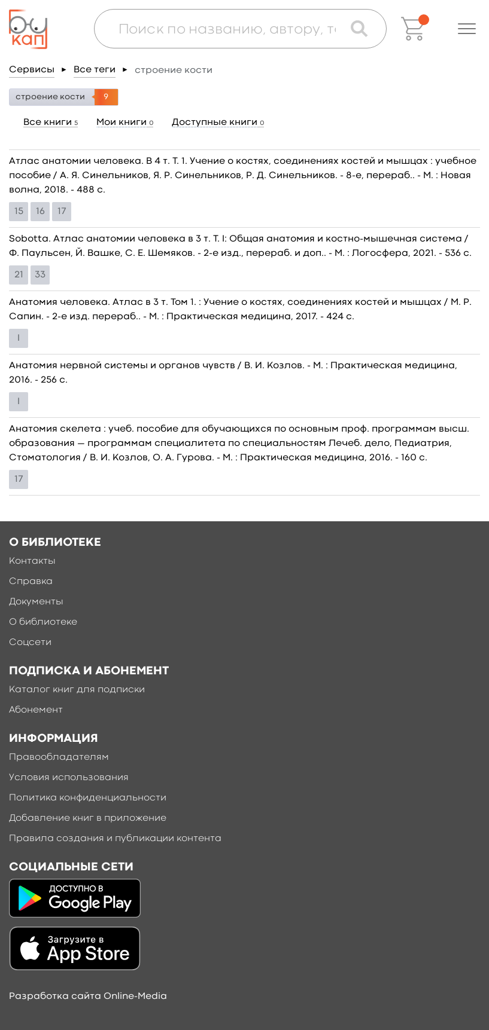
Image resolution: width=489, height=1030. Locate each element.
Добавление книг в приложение (87, 818)
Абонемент (36, 710)
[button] (467, 29)
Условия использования (69, 778)
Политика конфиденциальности (87, 798)
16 (40, 211)
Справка (31, 581)
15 (18, 211)
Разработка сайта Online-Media (88, 996)
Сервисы (31, 70)
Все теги (95, 70)
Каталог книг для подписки (77, 690)
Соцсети (30, 642)
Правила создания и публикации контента (115, 839)
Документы (36, 602)
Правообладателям (59, 757)
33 (40, 275)
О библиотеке (43, 622)
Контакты (32, 561)
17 (61, 211)
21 (18, 275)
